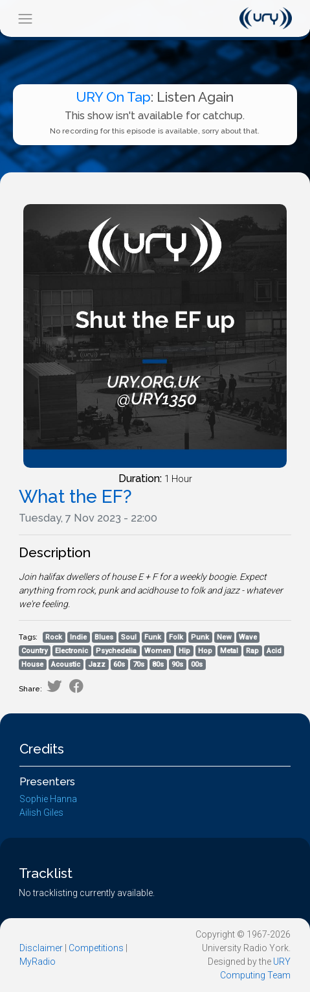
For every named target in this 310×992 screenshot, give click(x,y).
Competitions (96, 948)
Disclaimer (41, 948)
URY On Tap (113, 97)
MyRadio (37, 961)
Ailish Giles (41, 812)
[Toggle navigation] (25, 18)
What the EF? (75, 496)
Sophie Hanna (48, 799)
